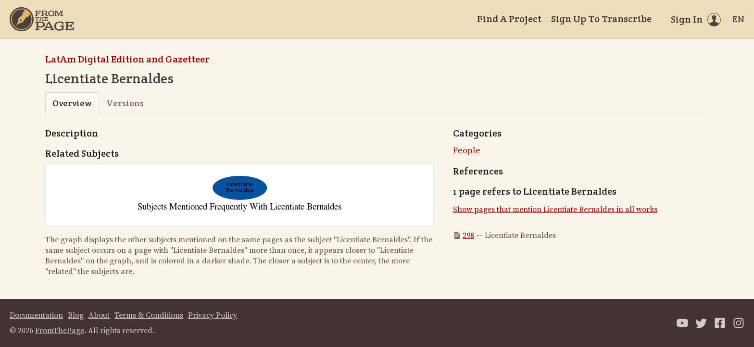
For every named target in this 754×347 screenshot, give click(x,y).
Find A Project (509, 18)
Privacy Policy (212, 315)
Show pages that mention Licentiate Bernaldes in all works (555, 209)
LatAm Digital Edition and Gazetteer (127, 59)
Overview (71, 103)
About (99, 315)
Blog (76, 315)
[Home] (42, 19)
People (466, 150)
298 (468, 235)
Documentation (36, 315)
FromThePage (59, 330)
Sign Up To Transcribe (601, 18)
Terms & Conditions (148, 315)
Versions (125, 103)
